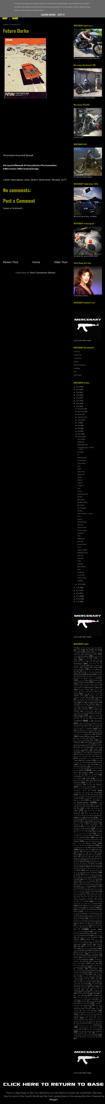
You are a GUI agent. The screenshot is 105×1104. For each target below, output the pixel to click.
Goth (82, 775)
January (80, 584)
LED (75, 830)
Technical (92, 980)
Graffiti (76, 776)
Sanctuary (85, 927)
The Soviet (95, 983)
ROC (77, 918)
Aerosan (76, 656)
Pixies (83, 891)
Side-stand (87, 937)
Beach (92, 671)
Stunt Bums (77, 965)
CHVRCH (76, 711)
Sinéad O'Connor (79, 941)
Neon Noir (80, 541)
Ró (74, 915)
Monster (89, 860)
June (79, 425)
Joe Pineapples (81, 508)
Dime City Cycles (79, 734)
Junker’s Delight (82, 550)
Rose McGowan (80, 922)
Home (36, 262)
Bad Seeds (92, 669)
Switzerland (96, 972)
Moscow (84, 863)
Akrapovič (86, 660)
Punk (86, 901)
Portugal (92, 893)
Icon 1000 (92, 800)
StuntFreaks (96, 965)
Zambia (98, 1033)
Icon (82, 800)
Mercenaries (81, 499)
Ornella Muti (98, 883)
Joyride (79, 477)
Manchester (96, 839)
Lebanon (98, 828)
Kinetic (97, 819)
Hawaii (100, 783)
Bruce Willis (89, 686)
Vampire (81, 1005)
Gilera (91, 768)
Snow (78, 946)
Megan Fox (82, 847)
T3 (101, 974)
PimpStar (76, 891)
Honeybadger (77, 792)
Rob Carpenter (84, 916)
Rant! (87, 908)
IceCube (94, 798)
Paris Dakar (77, 888)
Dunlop (75, 744)
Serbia (98, 933)
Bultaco (83, 692)
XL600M (76, 1029)
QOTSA (76, 903)
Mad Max (86, 837)
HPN (80, 794)
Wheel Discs (85, 1019)
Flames (76, 760)
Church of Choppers (80, 365)
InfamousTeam (78, 806)
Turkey (97, 997)
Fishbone (97, 758)
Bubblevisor (91, 687)
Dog (89, 738)
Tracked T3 (80, 485)
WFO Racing (89, 1018)
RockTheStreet (92, 918)
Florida (98, 760)
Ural (97, 1001)
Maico (75, 839)
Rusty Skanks (81, 439)
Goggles (85, 773)
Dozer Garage (98, 738)
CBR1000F (92, 704)
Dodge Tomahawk (81, 738)
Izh (85, 808)
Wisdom (85, 1023)
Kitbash (76, 821)
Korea (94, 821)
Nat (77, 876)
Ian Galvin (86, 798)
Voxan (95, 1012)
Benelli (82, 673)
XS (82, 1029)
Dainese (98, 723)
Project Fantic (86, 894)
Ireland (93, 806)
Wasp (98, 1016)
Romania (94, 920)
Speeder (79, 497)
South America (85, 948)
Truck (100, 995)
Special (86, 950)
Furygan (78, 766)
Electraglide (77, 749)
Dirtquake (81, 736)
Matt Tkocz (77, 843)
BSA (98, 686)
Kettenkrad (77, 819)
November (81, 411)
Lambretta (77, 824)
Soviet (95, 948)
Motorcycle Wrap (93, 866)
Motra (85, 868)
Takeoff (79, 483)
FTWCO (92, 764)
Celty (85, 706)
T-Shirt (86, 974)
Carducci (78, 701)
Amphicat (83, 661)
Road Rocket (90, 915)
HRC (86, 794)
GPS (89, 775)
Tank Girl (77, 978)
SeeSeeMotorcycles (87, 933)
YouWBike (77, 368)
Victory (98, 1008)
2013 (78, 601)
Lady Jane (80, 555)
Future (85, 766)
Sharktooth (84, 935)
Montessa (97, 860)
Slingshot (89, 945)
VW (101, 1012)
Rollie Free (87, 920)
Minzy (92, 856)
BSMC (75, 687)
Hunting (79, 511)
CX (89, 721)
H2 (84, 780)
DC (80, 727)
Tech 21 (76, 980)
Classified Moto (89, 711)
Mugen (75, 872)
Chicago (92, 706)
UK (75, 1001)
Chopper (84, 708)
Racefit (80, 905)
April (79, 431)
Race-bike (98, 904)
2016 (78, 593)
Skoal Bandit (96, 943)
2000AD (88, 652)
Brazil (79, 684)
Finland (90, 756)
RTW (78, 923)
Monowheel (79, 860)
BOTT (94, 682)
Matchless (97, 841)
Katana (99, 816)
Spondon (99, 952)
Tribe (79, 536)
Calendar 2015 (93, 695)
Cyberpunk (80, 572)
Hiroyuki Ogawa (96, 788)
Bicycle (100, 673)
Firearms (98, 756)
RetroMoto (87, 911)
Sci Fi (63, 179)
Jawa (96, 810)
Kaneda (79, 519)
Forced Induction (87, 762)
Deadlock (80, 580)
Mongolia (99, 858)
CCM (81, 706)
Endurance (77, 751)
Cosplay (76, 717)
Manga (76, 841)
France (99, 762)
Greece (98, 776)
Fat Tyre (99, 754)
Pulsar (80, 901)
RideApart (97, 913)
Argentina (76, 665)
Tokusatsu (83, 987)
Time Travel (85, 985)
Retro (76, 911)
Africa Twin (85, 658)
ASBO (84, 665)
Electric (86, 749)
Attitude (86, 667)
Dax (75, 727)
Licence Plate (98, 830)
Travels (99, 992)
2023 (78, 395)
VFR (94, 1007)
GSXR (88, 779)
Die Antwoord (84, 732)
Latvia (85, 826)
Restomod (95, 909)
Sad (89, 925)
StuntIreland (77, 967)
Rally (97, 905)
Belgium (76, 673)
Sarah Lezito (96, 927)
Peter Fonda (98, 888)
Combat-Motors (97, 713)
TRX (78, 997)
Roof (100, 920)
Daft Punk (90, 723)
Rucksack (92, 923)
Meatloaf (84, 845)
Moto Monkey (81, 566)
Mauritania (76, 845)
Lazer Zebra (81, 471)
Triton (77, 995)
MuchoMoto (95, 870)
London (90, 831)
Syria (75, 974)
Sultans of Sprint (97, 967)
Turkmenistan (77, 999)
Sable (79, 569)
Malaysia (88, 839)
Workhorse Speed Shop (85, 1025)
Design (100, 729)
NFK (75, 371)
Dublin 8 (86, 742)
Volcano (88, 1012)
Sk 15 (79, 547)
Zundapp (76, 1037)
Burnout (91, 692)
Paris (97, 886)
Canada (86, 699)
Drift (100, 740)
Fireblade (81, 758)
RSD (100, 922)
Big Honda (80, 674)
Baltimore (85, 671)
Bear (98, 671)
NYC (100, 881)
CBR (75, 704)
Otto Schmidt (86, 884)
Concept (80, 715)
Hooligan (87, 792)
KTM (83, 823)
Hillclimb (87, 788)
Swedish (76, 972)
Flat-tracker (86, 760)
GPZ (95, 775)
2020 (78, 403)
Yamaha (99, 1029)
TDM (79, 561)
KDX (99, 818)
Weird (76, 1018)
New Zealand (84, 877)
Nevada (56, 179)
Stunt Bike (94, 963)
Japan (76, 810)
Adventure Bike (91, 654)
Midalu (84, 855)
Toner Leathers (85, 988)
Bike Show (89, 674)
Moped (84, 861)
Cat (83, 702)
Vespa (85, 1007)
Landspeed (77, 826)
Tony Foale (96, 988)
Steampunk (95, 956)
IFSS (100, 800)
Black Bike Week (84, 676)
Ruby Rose (85, 923)
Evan (75, 752)
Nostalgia (92, 881)
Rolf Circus (79, 920)
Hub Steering (94, 794)
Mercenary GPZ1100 (85, 849)
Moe (84, 858)
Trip (101, 993)
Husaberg (97, 796)
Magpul (97, 837)
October (80, 414)
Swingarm (85, 972)
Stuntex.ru (87, 965)
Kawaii (80, 818)
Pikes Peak (96, 889)
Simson (97, 939)
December (81, 409)
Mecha (91, 845)
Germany (83, 768)
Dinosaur (89, 734)
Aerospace (85, 656)
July (79, 423)
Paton (91, 888)
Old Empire (85, 883)
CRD (75, 718)
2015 (78, 596)
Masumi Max (88, 841)
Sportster (80, 954)
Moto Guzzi (95, 863)
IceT (77, 800)
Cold (87, 713)
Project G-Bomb (97, 894)
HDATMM (89, 785)
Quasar (90, 903)
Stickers (76, 957)
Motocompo (96, 865)
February (80, 436)
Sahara (95, 925)
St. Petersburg (94, 954)
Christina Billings (93, 709)
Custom (78, 720)
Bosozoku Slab (81, 457)
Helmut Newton (82, 787)
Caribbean (85, 701)
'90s (95, 650)
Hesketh (98, 787)
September (81, 417)
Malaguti (81, 839)
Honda (93, 790)
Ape (97, 661)
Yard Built (81, 1031)
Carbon (93, 699)
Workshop (98, 1025)
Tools (86, 990)
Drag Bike (89, 740)
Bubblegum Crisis (82, 553)
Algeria (95, 660)
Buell (100, 688)
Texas (78, 981)
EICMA (88, 747)
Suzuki (86, 971)
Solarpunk (87, 946)
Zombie (94, 1035)
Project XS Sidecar (88, 899)
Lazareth (99, 826)
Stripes (79, 469)
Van (88, 1005)
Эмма (100, 1037)
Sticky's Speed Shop (88, 957)
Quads (82, 903)
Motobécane (87, 865)
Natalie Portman (84, 876)
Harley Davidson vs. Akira (85, 513)
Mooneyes (77, 861)
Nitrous (86, 879)
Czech (83, 723)
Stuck (75, 963)
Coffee (82, 713)
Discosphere (91, 736)
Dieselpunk (95, 732)
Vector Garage (81, 530)
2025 (78, 389)
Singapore (89, 941)
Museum (87, 872)
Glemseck (96, 770)
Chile (98, 706)
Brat (100, 682)
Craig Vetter (96, 717)
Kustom (91, 823)
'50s (95, 648)
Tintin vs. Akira (81, 578)
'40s (91, 648)
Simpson (88, 939)
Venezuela (76, 1007)
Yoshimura (98, 1031)
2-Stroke (77, 652)
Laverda (92, 826)
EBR (91, 744)
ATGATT (76, 667)
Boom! (76, 682)
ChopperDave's (97, 708)
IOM (87, 806)
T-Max (80, 974)
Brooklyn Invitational (94, 684)
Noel (97, 879)
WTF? (95, 1027)
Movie (78, 870)
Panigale (90, 886)
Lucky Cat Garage (83, 835)
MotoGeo (76, 866)
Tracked (84, 992)
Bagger (100, 669)
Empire (96, 749)
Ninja (78, 879)
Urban (75, 1003)
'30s (86, 648)
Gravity (92, 776)
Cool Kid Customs (94, 715)
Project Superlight (87, 898)
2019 (78, 406)
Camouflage (98, 697)
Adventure (77, 654)
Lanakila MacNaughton (91, 824)
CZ (79, 723)
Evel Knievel (84, 752)
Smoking (99, 945)
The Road (84, 983)
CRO (81, 718)
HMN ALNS (80, 539)
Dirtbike (99, 734)
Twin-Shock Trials (88, 999)
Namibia (99, 874)
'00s (75, 648)
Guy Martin (99, 778)
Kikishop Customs (88, 819)
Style (85, 967)
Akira (78, 466)
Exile (78, 754)
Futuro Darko (81, 463)
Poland (96, 891)
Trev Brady (80, 993)
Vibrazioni (88, 1008)
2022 (78, 398)
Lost (97, 831)
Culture (96, 718)
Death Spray (88, 727)
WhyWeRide (92, 1021)
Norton (76, 881)
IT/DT (100, 806)
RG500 (80, 913)
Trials (88, 993)
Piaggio (88, 889)
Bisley (75, 676)
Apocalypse (17, 179)
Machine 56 (81, 474)
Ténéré (100, 980)
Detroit (79, 730)
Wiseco (93, 1023)
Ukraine (83, 1001)
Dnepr (100, 736)
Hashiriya (93, 783)
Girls (81, 770)
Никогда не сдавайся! (88, 1037)
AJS (99, 658)
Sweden (96, 971)
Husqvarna (77, 798)
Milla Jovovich (92, 855)
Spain (79, 950)
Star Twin (80, 525)
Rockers (82, 918)
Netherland (95, 876)
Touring (76, 992)
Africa (75, 658)
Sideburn (76, 361)
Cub (87, 718)
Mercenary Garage (95, 847)
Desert (34, 179)
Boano (80, 680)
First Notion (89, 758)
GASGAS (76, 768)
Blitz (100, 676)
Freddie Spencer (82, 764)
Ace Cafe (97, 652)
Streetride (85, 961)
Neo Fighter (81, 505)
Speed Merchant (97, 950)
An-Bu (90, 661)
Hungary (76, 796)
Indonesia (96, 805)
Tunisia (90, 997)
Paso (85, 888)
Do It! (79, 516)
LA (78, 455)
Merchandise (81, 853)
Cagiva (85, 694)
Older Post (61, 262)
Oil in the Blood (81, 522)
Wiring (77, 1023)
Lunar (93, 835)
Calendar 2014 (79, 695)
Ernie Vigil (96, 751)
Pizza (89, 891)
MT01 (87, 870)
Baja (77, 671)
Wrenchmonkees (84, 1027)
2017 (78, 590)
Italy (78, 808)
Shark (75, 935)
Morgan (91, 861)
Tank (97, 976)
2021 (78, 401)
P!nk (94, 884)
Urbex (82, 1003)
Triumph (84, 995)
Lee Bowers (81, 830)
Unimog (91, 1001)
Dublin (79, 742)
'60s (100, 648)
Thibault (76, 985)
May (79, 428)
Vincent (84, 1010)
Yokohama (90, 1031)
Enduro (87, 751)
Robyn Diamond (97, 916)
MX (79, 874)
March (80, 434)
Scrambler (84, 932)
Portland (83, 893)
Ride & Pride (87, 913)
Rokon (100, 918)
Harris (87, 783)
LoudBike (83, 834)
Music (95, 872)
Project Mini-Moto (81, 896)
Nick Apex (99, 877)
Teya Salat (85, 981)
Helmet (99, 785)
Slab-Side (77, 945)
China (75, 708)
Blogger (54, 1099)
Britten (84, 684)
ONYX (91, 883)
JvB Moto (86, 815)
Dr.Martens (79, 740)
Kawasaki (89, 818)
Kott (100, 821)
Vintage (94, 1011)
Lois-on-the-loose (80, 831)
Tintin (94, 985)
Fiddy (82, 756)
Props (98, 899)
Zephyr (76, 1035)
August (80, 420)
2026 (78, 387)
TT (84, 997)
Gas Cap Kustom (95, 766)
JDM (82, 812)
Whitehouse (83, 1021)
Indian (88, 805)
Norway (84, 881)
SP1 (75, 950)
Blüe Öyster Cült (90, 678)
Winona (100, 1021)
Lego (89, 830)
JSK (81, 815)
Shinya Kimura (98, 935)
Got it (61, 14)
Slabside (79, 480)
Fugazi (100, 764)
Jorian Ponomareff (90, 813)
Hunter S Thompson (86, 796)
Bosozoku (85, 682)
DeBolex (97, 727)
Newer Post (10, 262)
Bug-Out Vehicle (84, 690)
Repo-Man (86, 909)
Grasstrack (85, 776)
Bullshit (76, 692)
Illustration (45, 179)
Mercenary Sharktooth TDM (92, 851)
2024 (78, 392)
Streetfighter (83, 959)
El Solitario (97, 747)
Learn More (48, 14)
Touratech (96, 990)
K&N (93, 815)
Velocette (97, 1005)
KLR (88, 821)
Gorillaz (76, 775)
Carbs (100, 699)
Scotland (76, 931)
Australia (96, 667)
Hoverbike (80, 452)
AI (93, 658)
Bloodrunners (79, 678)
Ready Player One (82, 445)
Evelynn (79, 491)
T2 (97, 974)
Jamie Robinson (95, 808)
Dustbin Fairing (84, 744)
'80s (87, 650)
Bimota (98, 674)
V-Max (96, 1003)
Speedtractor (81, 952)
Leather (87, 828)
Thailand (93, 981)
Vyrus (79, 1014)
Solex (94, 946)
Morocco (76, 863)
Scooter (93, 929)
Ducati (95, 742)
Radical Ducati (90, 905)
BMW (100, 678)
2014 (78, 599)
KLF (84, 821)
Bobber (86, 680)
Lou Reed (76, 834)
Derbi (83, 729)
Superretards (77, 971)
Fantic (92, 754)
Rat (93, 908)
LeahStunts (79, 828)
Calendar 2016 (78, 697)
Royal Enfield (91, 922)
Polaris (75, 893)
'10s (81, 648)
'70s (78, 650)
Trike (94, 993)
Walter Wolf (82, 1016)
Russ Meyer (80, 925)
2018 (78, 588)
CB (88, 702)
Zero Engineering (85, 1035)
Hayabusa (79, 785)
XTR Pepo (77, 351)
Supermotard (93, 969)
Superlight (80, 969)
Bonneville (95, 680)
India (80, 805)
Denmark (76, 729)
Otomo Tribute (81, 527)
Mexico (91, 853)
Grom (75, 778)
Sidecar (76, 939)
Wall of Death (92, 1014)
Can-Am (79, 699)
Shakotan (80, 564)
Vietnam (76, 1010)
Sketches (86, 943)
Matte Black (91, 843)
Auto (27, 179)
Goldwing (96, 773)
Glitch (75, 773)
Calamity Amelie (94, 694)
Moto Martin (77, 865)
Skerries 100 (77, 943)
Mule (81, 872)
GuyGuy (79, 780)
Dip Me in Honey (82, 502)
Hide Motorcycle (78, 788)
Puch (75, 901)
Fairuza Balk (85, 754)
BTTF (82, 687)
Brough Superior (78, 686)
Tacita (84, 976)
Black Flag (94, 676)
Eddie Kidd (88, 745)
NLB (92, 879)
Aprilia (90, 663)
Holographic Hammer (80, 790)
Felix (77, 756)
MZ (94, 874)
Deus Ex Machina (88, 730)
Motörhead (77, 868)
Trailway (92, 992)
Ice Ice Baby (81, 575)
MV (75, 874)
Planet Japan (78, 375)
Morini (98, 861)
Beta (88, 673)
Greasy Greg (77, 355)
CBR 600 (83, 704)
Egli (77, 747)
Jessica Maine (92, 812)
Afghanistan (97, 656)
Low (89, 834)
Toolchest (77, 990)
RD (101, 908)
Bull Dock (97, 690)
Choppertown (81, 709)
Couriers (85, 717)
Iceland (100, 798)
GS (81, 778)
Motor (83, 866)
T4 (77, 976)
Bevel (93, 673)
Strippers (95, 961)
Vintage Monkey (78, 1012)
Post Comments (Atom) (42, 272)
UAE (99, 999)
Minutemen (84, 856)
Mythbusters (87, 874)
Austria (76, 669)
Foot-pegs (77, 762)
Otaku (77, 884)
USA (88, 1003)
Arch (98, 663)
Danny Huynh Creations (81, 725)
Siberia (79, 937)
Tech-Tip (85, 980)
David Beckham (96, 725)
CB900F (96, 702)
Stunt (83, 963)
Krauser (78, 823)
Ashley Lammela (95, 665)
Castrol (93, 701)
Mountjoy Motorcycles (96, 868)
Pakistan (83, 886)
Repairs (79, 909)
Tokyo (93, 987)
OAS (78, 883)
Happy (91, 780)
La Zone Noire (81, 460)
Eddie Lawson (98, 745)
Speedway (90, 952)
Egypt (81, 747)
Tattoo (87, 978)
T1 (93, 974)
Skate (97, 941)
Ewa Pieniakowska (96, 752)
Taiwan (91, 976)
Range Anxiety (78, 908)
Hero (90, 787)
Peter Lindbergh (80, 889)
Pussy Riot (97, 901)
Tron (93, 995)
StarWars (84, 956)
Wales (84, 1014)
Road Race (81, 915)
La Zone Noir (78, 358)
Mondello (91, 858)
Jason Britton (88, 810)
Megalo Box (81, 442)
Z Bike (89, 1033)
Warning (91, 1016)
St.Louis (76, 956)
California (88, 697)
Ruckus (100, 923)
